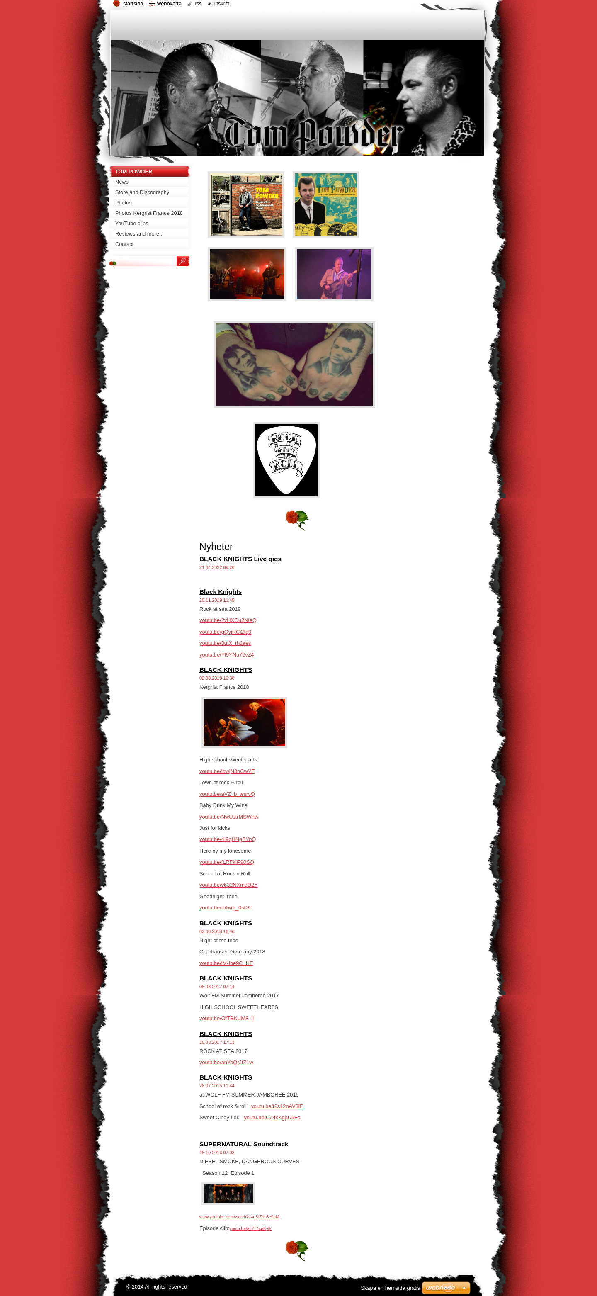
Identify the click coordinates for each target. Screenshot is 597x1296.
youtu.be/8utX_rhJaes (225, 643)
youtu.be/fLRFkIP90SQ (226, 862)
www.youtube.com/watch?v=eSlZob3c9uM (239, 1217)
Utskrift (221, 3)
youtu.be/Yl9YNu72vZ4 (226, 655)
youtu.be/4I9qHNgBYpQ (227, 839)
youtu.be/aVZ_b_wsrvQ (227, 794)
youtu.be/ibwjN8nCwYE (227, 771)
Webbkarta (169, 3)
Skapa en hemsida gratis (390, 1288)
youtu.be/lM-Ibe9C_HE (226, 963)
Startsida (133, 3)
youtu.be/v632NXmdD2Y (228, 885)
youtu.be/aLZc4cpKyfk (251, 1228)
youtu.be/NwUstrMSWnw (228, 817)
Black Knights (220, 591)
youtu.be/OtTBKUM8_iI (226, 1018)
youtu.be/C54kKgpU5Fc (272, 1117)
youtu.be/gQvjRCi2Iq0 (225, 632)
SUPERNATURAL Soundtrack (243, 1144)
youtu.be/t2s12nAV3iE (277, 1106)
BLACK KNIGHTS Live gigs (240, 558)
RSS (198, 3)
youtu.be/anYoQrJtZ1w (226, 1062)
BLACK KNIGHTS (225, 669)
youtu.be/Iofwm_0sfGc (225, 908)
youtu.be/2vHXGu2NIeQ (228, 620)
